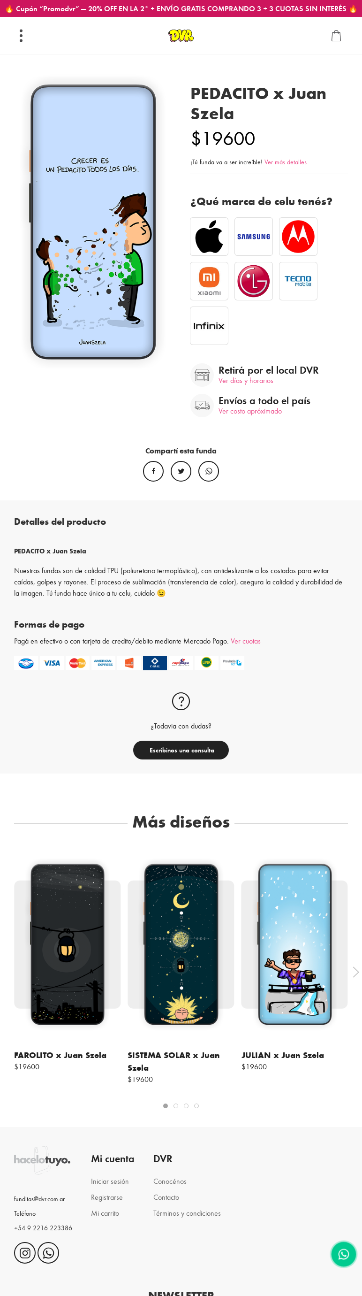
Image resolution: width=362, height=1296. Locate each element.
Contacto (166, 1197)
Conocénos (170, 1181)
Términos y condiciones (187, 1213)
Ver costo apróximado (250, 410)
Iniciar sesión (110, 1181)
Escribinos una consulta (181, 749)
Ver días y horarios (246, 380)
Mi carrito (105, 1213)
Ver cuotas (246, 640)
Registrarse (107, 1197)
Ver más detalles (285, 161)
